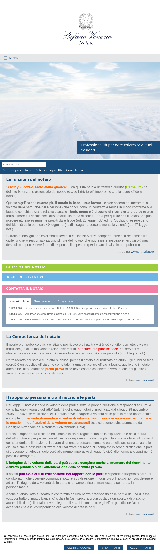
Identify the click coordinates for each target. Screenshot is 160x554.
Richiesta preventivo (16, 170)
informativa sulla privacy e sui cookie (58, 539)
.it (142, 252)
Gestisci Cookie (79, 547)
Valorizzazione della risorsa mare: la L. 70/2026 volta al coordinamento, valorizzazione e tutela (77, 313)
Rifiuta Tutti (110, 547)
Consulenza (74, 170)
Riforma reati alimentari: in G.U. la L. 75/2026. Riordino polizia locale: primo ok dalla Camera (76, 308)
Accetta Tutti (140, 547)
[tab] (18, 301)
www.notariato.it (145, 380)
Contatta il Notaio (25, 288)
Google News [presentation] (65, 301)
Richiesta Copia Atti (48, 170)
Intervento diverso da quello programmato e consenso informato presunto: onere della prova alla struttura (83, 319)
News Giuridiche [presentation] (19, 301)
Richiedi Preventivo (26, 277)
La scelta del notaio (26, 267)
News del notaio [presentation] (43, 301)
